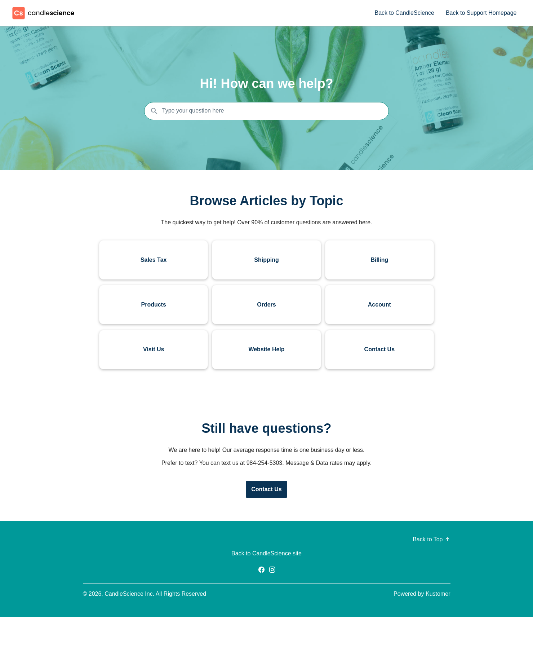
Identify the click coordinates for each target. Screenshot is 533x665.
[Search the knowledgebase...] (266, 111)
